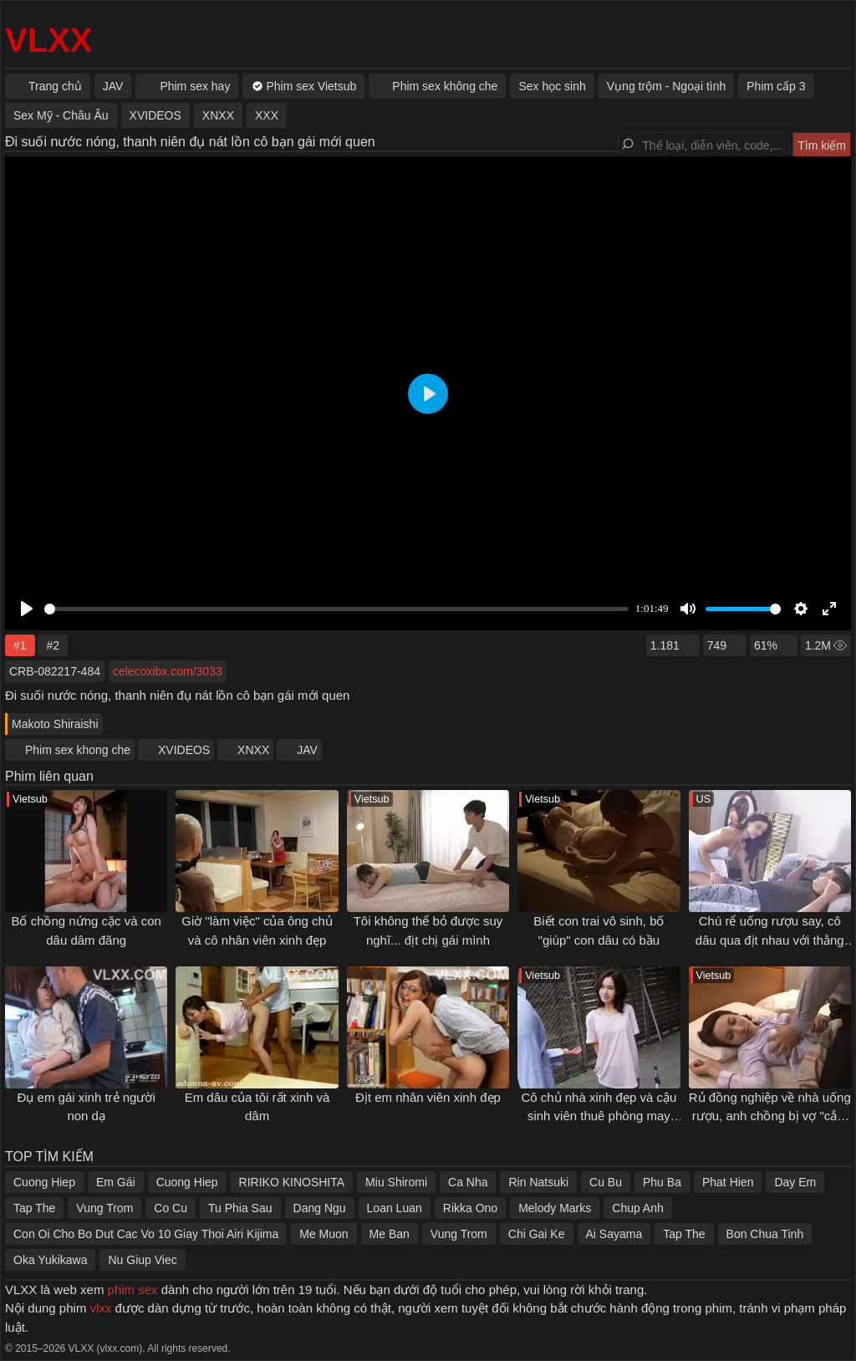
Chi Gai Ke (536, 1234)
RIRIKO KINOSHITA (292, 1182)
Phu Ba (662, 1182)
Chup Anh (638, 1208)
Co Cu (170, 1208)
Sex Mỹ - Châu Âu (61, 115)
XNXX (253, 750)
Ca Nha (467, 1182)
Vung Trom (104, 1208)
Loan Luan (394, 1208)
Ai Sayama (614, 1234)
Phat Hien (727, 1182)
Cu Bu (605, 1182)
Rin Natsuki (538, 1182)
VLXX (48, 40)
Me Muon (323, 1234)
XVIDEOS (184, 750)
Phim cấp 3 (775, 86)
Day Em (795, 1182)
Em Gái (115, 1182)
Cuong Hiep (44, 1182)
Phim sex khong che (77, 750)
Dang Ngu (319, 1208)
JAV (307, 750)
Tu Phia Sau (240, 1208)
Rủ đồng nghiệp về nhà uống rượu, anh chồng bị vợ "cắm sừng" (770, 1116)
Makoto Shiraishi (55, 724)
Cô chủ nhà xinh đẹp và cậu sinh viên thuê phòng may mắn (598, 1116)
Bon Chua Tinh (765, 1234)
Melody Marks (554, 1208)
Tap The (34, 1208)
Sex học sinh (551, 86)
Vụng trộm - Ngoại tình (666, 86)
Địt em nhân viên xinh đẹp (428, 1097)
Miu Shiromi (396, 1182)
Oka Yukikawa (50, 1260)
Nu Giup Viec (142, 1260)
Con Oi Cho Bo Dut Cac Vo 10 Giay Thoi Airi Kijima (145, 1234)
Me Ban (389, 1234)
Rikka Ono (470, 1208)
